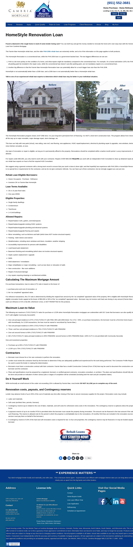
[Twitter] (65, 458)
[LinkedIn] (69, 458)
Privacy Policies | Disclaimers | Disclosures (49, 521)
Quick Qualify (40, 24)
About (99, 24)
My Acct (115, 24)
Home (10, 24)
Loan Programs (70, 24)
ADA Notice (57, 523)
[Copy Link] (77, 458)
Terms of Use (40, 523)
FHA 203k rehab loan (51, 51)
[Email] (73, 458)
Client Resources (86, 24)
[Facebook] (60, 458)
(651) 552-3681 (118, 3)
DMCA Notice (49, 523)
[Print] (82, 458)
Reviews (19, 24)
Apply (29, 24)
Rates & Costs (54, 24)
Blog (106, 24)
